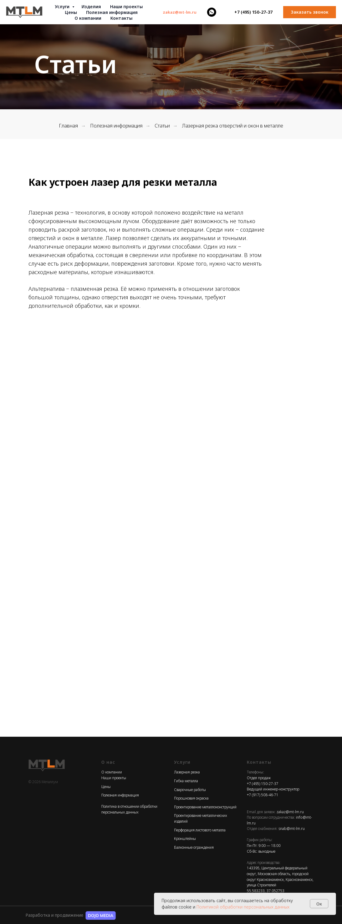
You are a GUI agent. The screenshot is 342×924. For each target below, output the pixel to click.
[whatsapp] (211, 12)
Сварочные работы (190, 789)
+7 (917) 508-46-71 (262, 794)
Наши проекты (126, 6)
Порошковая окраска (191, 798)
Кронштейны (185, 838)
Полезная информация (116, 126)
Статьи (162, 126)
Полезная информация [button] (112, 12)
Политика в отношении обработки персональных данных (129, 809)
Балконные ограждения (194, 847)
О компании (88, 18)
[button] (309, 12)
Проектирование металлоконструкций (205, 807)
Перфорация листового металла (200, 830)
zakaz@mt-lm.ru (290, 811)
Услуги (63, 6)
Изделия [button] (91, 6)
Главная (68, 126)
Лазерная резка (187, 772)
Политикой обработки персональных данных (243, 907)
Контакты (121, 18)
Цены (71, 12)
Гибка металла (186, 780)
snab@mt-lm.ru (291, 828)
